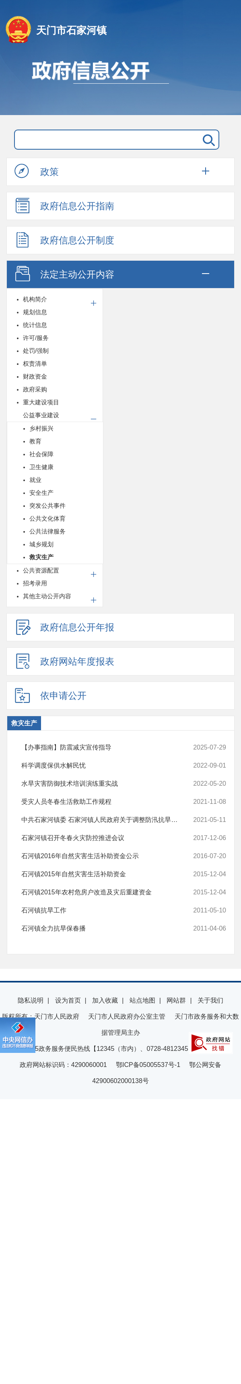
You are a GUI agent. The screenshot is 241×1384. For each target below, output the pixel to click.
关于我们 (210, 1000)
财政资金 (35, 376)
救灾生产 (41, 557)
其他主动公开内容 (47, 596)
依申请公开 (50, 695)
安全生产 (41, 492)
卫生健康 (41, 466)
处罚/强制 (36, 350)
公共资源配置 (41, 570)
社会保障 (41, 454)
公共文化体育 (47, 518)
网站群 (176, 1000)
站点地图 (142, 1000)
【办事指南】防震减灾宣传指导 (105, 747)
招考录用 (35, 583)
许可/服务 (36, 337)
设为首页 (68, 1000)
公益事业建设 (41, 415)
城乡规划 (41, 544)
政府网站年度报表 (64, 661)
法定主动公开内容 (64, 274)
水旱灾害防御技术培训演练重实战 (105, 784)
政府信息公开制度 (64, 240)
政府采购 (35, 389)
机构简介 (35, 299)
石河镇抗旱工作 (105, 910)
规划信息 (35, 312)
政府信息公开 (120, 83)
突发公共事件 (47, 505)
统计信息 (35, 324)
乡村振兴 (41, 428)
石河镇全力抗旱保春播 (105, 928)
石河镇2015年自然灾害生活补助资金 (105, 874)
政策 (36, 171)
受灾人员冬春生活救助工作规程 (105, 802)
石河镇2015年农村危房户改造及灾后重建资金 (105, 892)
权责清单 (35, 363)
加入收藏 (105, 1000)
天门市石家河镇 (71, 30)
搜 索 (207, 140)
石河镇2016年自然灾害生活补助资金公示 (105, 856)
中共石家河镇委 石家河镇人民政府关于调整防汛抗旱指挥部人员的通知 (105, 820)
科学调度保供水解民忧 (105, 765)
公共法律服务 (47, 531)
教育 (35, 441)
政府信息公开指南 (64, 206)
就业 (35, 479)
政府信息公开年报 (64, 627)
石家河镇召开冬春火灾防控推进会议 (105, 838)
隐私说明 (30, 1000)
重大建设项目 (41, 402)
